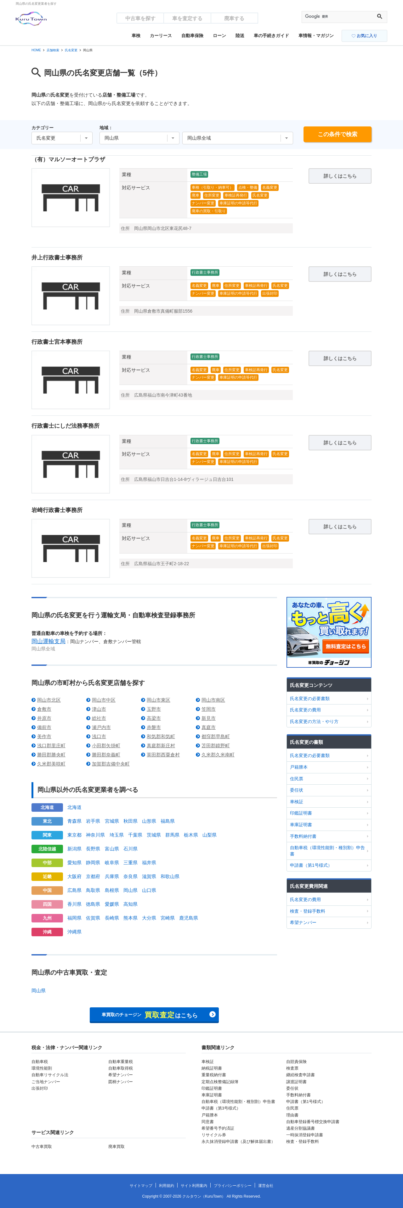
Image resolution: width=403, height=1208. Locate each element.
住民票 (296, 778)
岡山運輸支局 (48, 641)
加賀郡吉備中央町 (111, 763)
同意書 (208, 1121)
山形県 (149, 821)
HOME (36, 50)
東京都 (74, 835)
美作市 (44, 736)
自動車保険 (192, 35)
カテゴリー (42, 127)
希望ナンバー (303, 922)
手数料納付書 (303, 836)
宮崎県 (168, 918)
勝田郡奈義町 (106, 754)
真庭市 (209, 727)
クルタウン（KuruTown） (203, 1196)
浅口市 (99, 736)
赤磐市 (154, 727)
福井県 (149, 862)
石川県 (130, 848)
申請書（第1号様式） (311, 865)
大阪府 (74, 876)
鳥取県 (93, 890)
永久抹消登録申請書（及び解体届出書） (238, 1141)
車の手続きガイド (271, 35)
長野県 (93, 848)
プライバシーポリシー (233, 1185)
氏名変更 (71, 50)
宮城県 (112, 821)
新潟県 (74, 848)
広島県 (74, 890)
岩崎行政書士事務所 (56, 510)
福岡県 (74, 918)
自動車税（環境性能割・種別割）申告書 (327, 850)
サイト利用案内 (194, 1185)
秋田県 (130, 821)
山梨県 (209, 835)
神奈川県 (95, 835)
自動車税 (39, 1061)
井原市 (44, 718)
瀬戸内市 (101, 727)
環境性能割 (41, 1068)
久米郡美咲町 (51, 763)
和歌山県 (170, 876)
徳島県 (93, 904)
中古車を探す (140, 18)
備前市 (44, 727)
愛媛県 (112, 904)
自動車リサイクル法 (49, 1074)
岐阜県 (112, 862)
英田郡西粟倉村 (163, 754)
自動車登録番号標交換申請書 (312, 1121)
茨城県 (154, 835)
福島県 (168, 821)
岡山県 (130, 890)
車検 (136, 35)
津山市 (99, 709)
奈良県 (130, 876)
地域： (106, 127)
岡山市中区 (104, 700)
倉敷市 (44, 709)
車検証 (296, 801)
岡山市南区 (213, 700)
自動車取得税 (120, 1068)
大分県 (149, 918)
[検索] (338, 16)
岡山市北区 (49, 700)
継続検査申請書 (300, 1074)
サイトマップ (141, 1185)
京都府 (93, 876)
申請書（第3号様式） (221, 1108)
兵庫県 (112, 876)
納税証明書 (212, 1068)
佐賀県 (93, 918)
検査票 (292, 1068)
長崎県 (112, 918)
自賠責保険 (296, 1061)
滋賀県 (149, 876)
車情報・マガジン (316, 35)
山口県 (149, 890)
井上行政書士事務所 (56, 257)
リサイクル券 (214, 1135)
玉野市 (154, 709)
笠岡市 (209, 709)
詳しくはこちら (340, 176)
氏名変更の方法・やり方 (314, 721)
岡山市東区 (158, 700)
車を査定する (187, 18)
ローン (219, 35)
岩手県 (93, 821)
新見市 (209, 718)
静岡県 (93, 862)
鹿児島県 (188, 918)
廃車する (234, 18)
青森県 (74, 821)
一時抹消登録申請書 (304, 1135)
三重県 (130, 862)
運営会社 (265, 1185)
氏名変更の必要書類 (310, 698)
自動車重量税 (120, 1061)
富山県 (112, 848)
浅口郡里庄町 (51, 745)
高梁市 (154, 718)
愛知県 (74, 862)
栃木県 (191, 835)
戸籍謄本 (299, 767)
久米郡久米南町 (218, 754)
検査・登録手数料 (307, 911)
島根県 (112, 890)
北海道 (74, 807)
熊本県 (130, 918)
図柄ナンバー (120, 1081)
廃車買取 (116, 1146)
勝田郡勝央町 (51, 754)
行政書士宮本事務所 (56, 342)
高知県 (130, 904)
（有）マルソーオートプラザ (68, 159)
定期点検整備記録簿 (220, 1081)
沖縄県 (74, 931)
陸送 (240, 35)
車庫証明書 (301, 824)
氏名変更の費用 (305, 709)
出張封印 (39, 1088)
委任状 (296, 790)
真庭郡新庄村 (161, 745)
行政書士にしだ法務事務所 (65, 426)
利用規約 (166, 1185)
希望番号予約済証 (218, 1128)
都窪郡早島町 (216, 736)
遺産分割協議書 (300, 1128)
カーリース (161, 35)
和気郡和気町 (161, 736)
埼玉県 (117, 835)
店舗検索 (53, 50)
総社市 (99, 718)
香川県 (74, 904)
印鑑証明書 (301, 813)
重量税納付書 (214, 1074)
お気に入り (364, 35)
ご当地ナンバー (45, 1081)
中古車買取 (41, 1146)
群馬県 (172, 835)
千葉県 (135, 835)
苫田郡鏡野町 (216, 745)
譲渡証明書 (296, 1081)
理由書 (292, 1115)
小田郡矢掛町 (106, 745)
